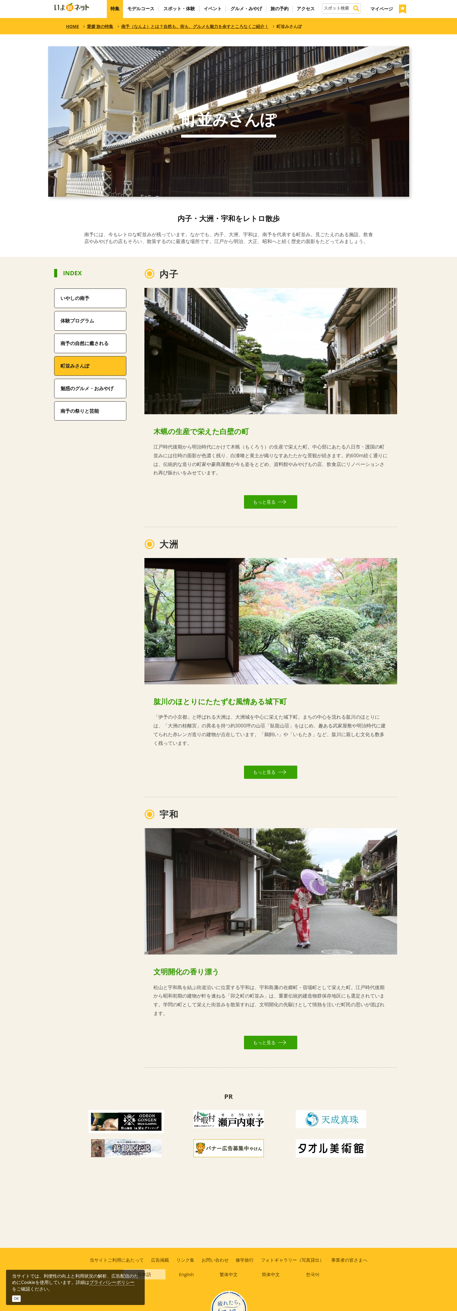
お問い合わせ (215, 1260)
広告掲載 (159, 1260)
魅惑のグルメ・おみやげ (86, 388)
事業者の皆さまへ (350, 1260)
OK (16, 1298)
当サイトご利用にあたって (116, 1260)
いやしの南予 (74, 298)
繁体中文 (229, 1275)
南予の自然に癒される (84, 343)
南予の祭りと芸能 (79, 411)
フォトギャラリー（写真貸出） (293, 1260)
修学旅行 (245, 1260)
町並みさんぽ (74, 365)
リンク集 (185, 1260)
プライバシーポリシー (111, 1282)
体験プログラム (77, 320)
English (186, 1275)
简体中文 (271, 1275)
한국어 (313, 1275)
